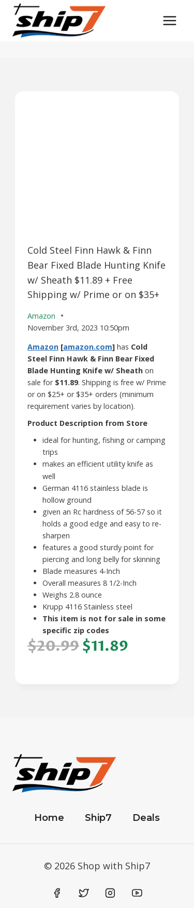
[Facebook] (57, 893)
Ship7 (98, 817)
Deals (146, 817)
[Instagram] (110, 893)
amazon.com (87, 347)
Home (49, 817)
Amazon (42, 347)
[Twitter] (83, 893)
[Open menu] (169, 20)
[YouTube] (137, 893)
